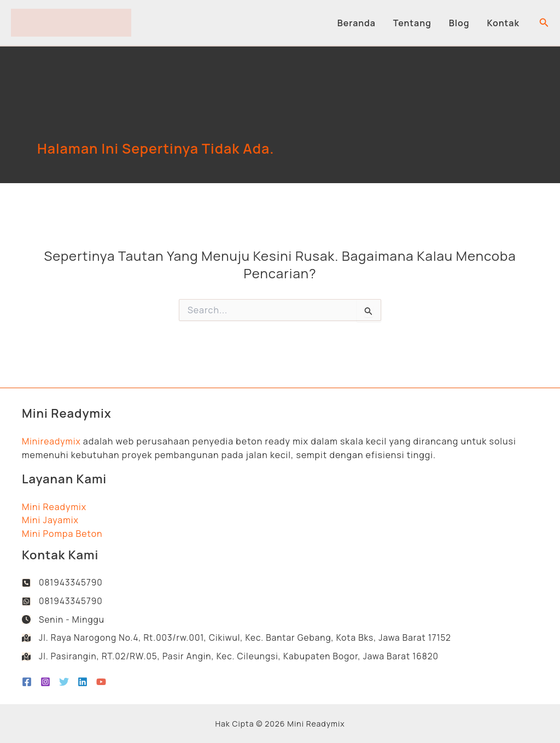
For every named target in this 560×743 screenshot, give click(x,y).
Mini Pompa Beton (62, 531)
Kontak (503, 23)
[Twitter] (64, 682)
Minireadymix (52, 438)
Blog (459, 23)
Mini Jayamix (50, 518)
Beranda (356, 23)
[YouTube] (101, 682)
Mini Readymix (54, 504)
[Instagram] (45, 682)
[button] (544, 23)
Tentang (412, 23)
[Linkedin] (83, 682)
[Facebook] (27, 682)
